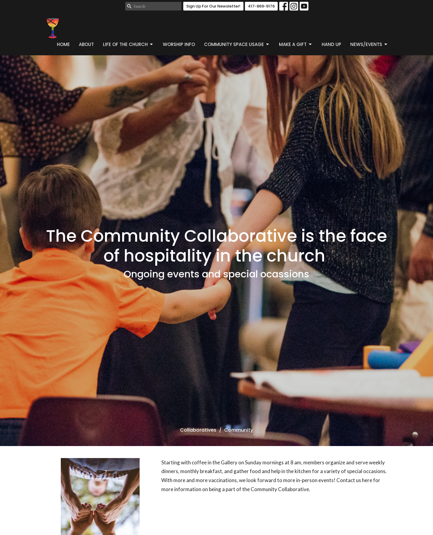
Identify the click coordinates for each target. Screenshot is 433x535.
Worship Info (179, 44)
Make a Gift (296, 44)
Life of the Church (128, 44)
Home (63, 44)
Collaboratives (198, 429)
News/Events (369, 44)
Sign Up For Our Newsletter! (213, 6)
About (86, 44)
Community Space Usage (237, 44)
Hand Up (331, 44)
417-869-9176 (261, 6)
